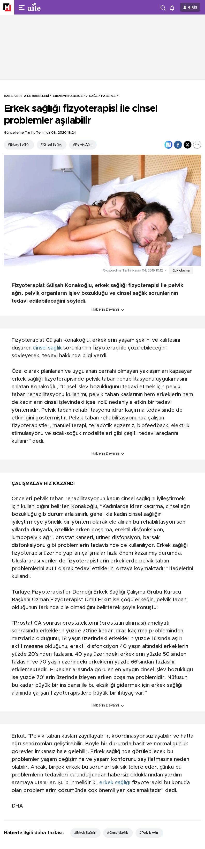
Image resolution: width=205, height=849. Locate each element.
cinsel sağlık (47, 348)
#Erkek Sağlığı (18, 144)
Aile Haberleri (36, 95)
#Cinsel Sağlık (51, 144)
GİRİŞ (192, 7)
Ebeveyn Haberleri (69, 95)
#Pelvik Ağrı (82, 144)
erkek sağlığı (114, 782)
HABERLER (12, 95)
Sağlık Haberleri (103, 95)
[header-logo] (44, 7)
